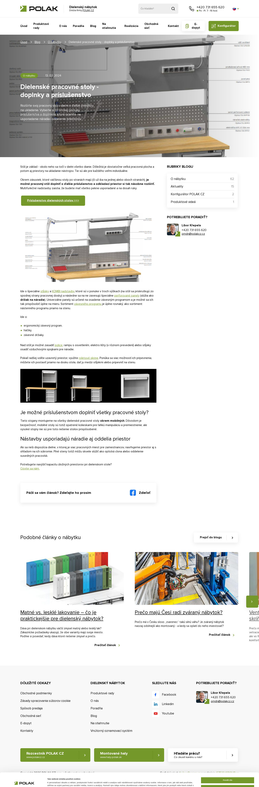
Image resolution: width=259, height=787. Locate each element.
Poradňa (78, 26)
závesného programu (87, 304)
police (58, 345)
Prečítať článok (105, 645)
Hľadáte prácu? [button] (188, 755)
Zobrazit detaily (54, 781)
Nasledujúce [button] (252, 602)
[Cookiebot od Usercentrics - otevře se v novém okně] (24, 780)
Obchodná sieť (151, 26)
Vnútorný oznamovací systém (111, 731)
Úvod (23, 26)
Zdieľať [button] (144, 493)
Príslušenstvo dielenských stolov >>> (53, 200)
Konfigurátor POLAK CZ (187, 194)
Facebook (169, 695)
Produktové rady (41, 26)
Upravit (227, 774)
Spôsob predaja (31, 708)
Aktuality (177, 186)
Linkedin (168, 704)
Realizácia (131, 26)
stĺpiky (44, 291)
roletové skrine (88, 358)
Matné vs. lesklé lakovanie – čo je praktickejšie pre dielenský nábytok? (61, 615)
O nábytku (54, 42)
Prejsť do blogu (211, 537)
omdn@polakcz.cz (193, 234)
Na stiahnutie (109, 26)
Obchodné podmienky (36, 693)
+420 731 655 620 (210, 7)
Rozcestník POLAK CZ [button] (45, 755)
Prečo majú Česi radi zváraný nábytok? (178, 612)
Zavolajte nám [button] (192, 9)
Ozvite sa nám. (30, 468)
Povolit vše (227, 766)
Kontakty (26, 731)
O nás (63, 26)
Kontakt (173, 26)
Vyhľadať (173, 9)
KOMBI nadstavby (63, 291)
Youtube (168, 713)
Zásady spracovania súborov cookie (45, 701)
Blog (93, 26)
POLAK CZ (39, 9)
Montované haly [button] (114, 755)
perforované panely (126, 296)
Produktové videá (183, 202)
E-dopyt (196, 26)
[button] (236, 8)
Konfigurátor (227, 26)
